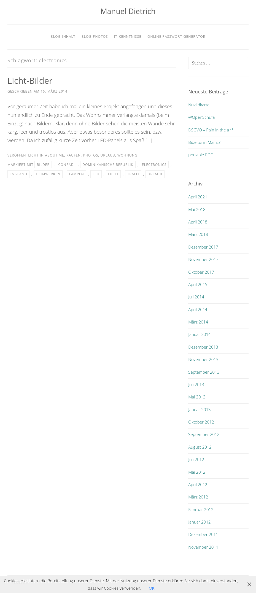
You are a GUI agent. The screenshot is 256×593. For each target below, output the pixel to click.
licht (113, 174)
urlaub (107, 155)
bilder (43, 164)
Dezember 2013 (203, 347)
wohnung (127, 155)
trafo (133, 174)
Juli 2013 (196, 384)
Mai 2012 (196, 472)
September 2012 (203, 434)
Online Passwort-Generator (176, 36)
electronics (154, 164)
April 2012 (197, 484)
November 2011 (203, 547)
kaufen (73, 155)
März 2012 (198, 497)
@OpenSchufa (201, 117)
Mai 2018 (196, 209)
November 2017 (203, 259)
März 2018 (198, 234)
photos (90, 155)
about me (54, 155)
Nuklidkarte (198, 104)
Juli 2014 (196, 297)
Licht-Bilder (30, 80)
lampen (76, 174)
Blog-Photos (95, 36)
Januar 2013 (199, 409)
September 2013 (203, 372)
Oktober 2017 (201, 272)
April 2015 (197, 284)
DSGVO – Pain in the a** (211, 130)
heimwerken (48, 174)
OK (151, 588)
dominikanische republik (107, 164)
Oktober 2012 (201, 422)
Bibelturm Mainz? (204, 142)
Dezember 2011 (203, 534)
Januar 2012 (199, 522)
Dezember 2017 (203, 247)
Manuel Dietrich (128, 11)
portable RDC (200, 154)
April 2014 (197, 309)
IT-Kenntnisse (127, 36)
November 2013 (203, 359)
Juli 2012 (196, 459)
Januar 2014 (199, 334)
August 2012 (200, 447)
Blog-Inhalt (63, 36)
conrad (66, 164)
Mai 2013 (196, 397)
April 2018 (197, 222)
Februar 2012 (200, 509)
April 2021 (197, 197)
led (96, 174)
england (18, 174)
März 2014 (198, 322)
